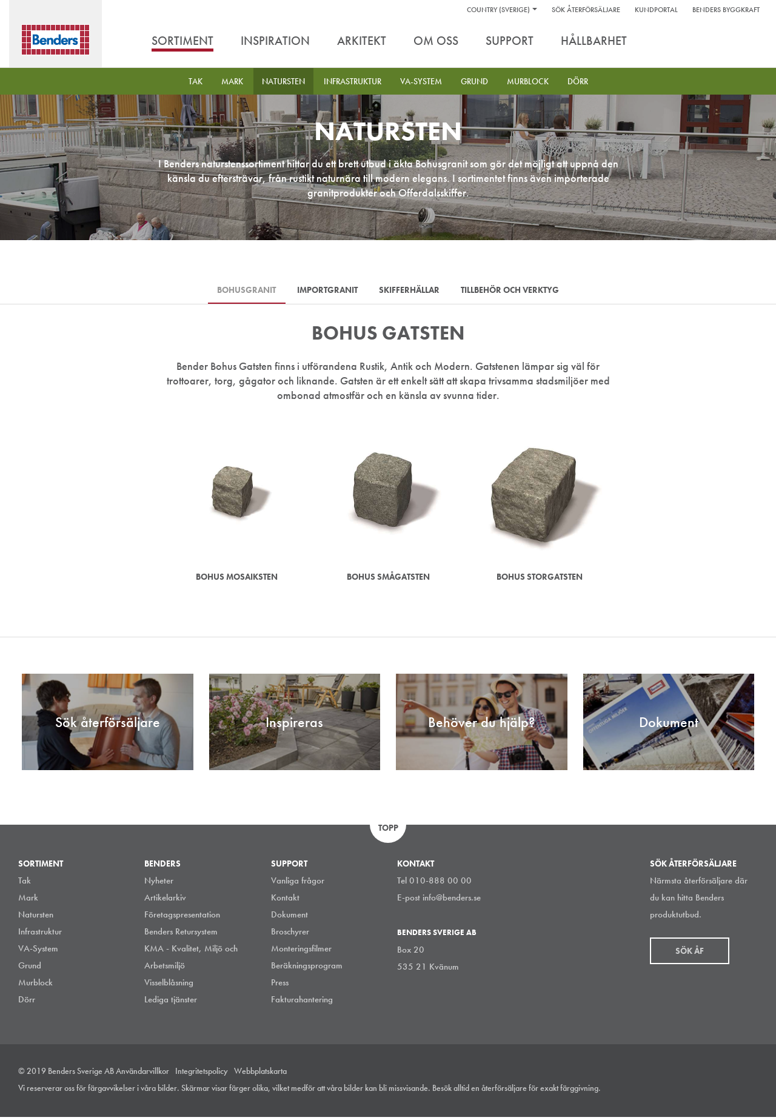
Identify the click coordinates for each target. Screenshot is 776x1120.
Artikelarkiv (165, 900)
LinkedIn (696, 1092)
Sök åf (689, 953)
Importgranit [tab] (325, 291)
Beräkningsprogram (307, 968)
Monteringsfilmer (301, 951)
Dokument (289, 917)
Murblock (528, 81)
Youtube (751, 1092)
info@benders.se (452, 900)
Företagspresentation (182, 917)
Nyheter (158, 883)
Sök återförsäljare (586, 10)
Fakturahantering (302, 1002)
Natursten (283, 81)
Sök (749, 42)
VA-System (421, 81)
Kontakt (285, 900)
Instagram (669, 1092)
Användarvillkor (142, 1073)
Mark (232, 81)
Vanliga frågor (297, 883)
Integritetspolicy (201, 1073)
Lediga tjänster (170, 1002)
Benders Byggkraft (726, 10)
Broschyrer (290, 934)
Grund (474, 81)
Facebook (724, 1092)
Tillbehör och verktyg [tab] (518, 291)
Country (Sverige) (498, 10)
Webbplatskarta (260, 1073)
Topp (388, 830)
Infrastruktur (352, 81)
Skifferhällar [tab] (412, 291)
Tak (195, 81)
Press (280, 985)
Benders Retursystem (181, 934)
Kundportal (656, 10)
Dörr (577, 81)
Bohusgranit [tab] (238, 291)
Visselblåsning (168, 985)
